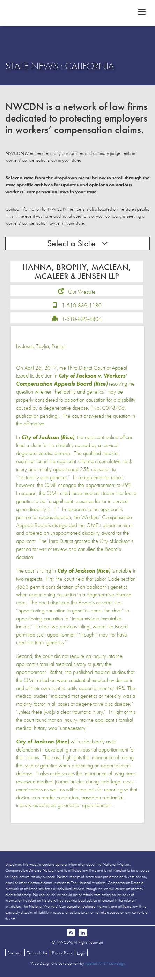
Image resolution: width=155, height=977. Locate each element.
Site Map (15, 953)
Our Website (82, 291)
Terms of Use (37, 953)
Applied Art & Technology (105, 963)
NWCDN (77, 12)
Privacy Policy (62, 953)
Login (81, 953)
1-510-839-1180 (82, 305)
